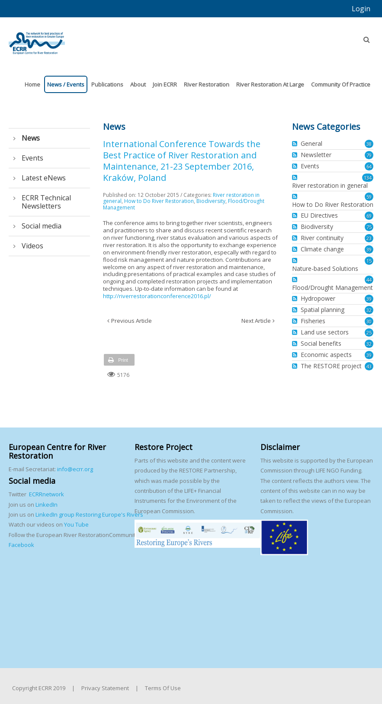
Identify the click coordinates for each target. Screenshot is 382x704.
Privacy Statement (105, 688)
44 (369, 279)
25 (369, 332)
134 (368, 177)
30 (369, 321)
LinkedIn (46, 504)
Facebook (21, 545)
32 (369, 310)
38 (369, 144)
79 (369, 155)
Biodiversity (210, 201)
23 (369, 238)
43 (369, 366)
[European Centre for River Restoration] (37, 39)
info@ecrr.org (75, 469)
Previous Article (131, 321)
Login (361, 8)
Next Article (256, 321)
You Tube (76, 524)
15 (369, 260)
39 (369, 249)
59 (369, 196)
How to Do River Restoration (159, 201)
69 (369, 215)
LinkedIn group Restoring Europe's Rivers (89, 514)
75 (369, 227)
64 (369, 166)
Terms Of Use (163, 688)
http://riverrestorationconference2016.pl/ (157, 296)
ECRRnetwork (46, 494)
